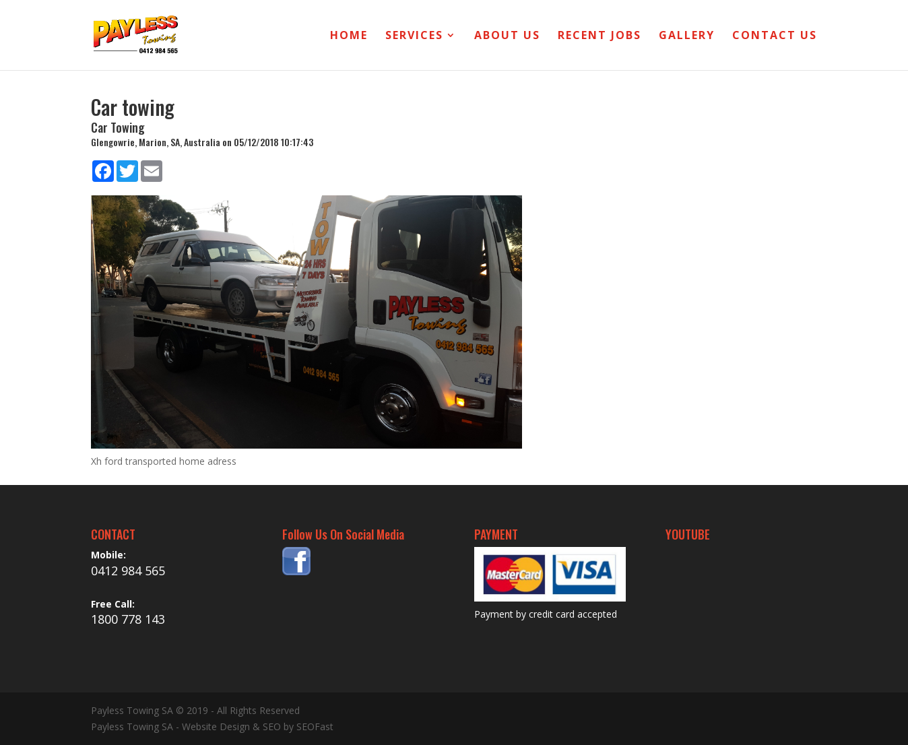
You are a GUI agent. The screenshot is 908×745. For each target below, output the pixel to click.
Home (349, 36)
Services (414, 36)
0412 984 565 (128, 570)
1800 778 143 (128, 619)
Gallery (687, 36)
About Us (507, 36)
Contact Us (774, 36)
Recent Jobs (599, 36)
